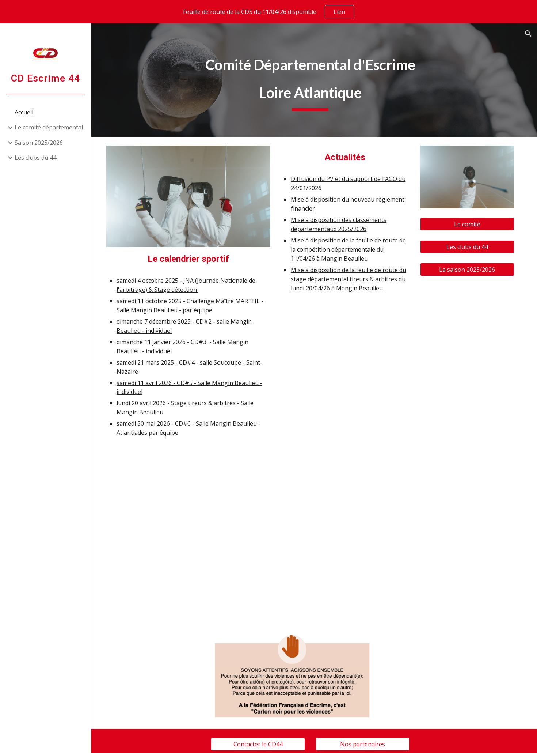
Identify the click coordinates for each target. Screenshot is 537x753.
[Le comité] (468, 223)
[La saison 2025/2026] (468, 268)
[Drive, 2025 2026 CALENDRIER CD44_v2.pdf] (194, 526)
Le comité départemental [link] (49, 127)
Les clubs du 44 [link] (35, 158)
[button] (528, 33)
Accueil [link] (24, 112)
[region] (268, 11)
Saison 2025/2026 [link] (39, 143)
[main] (314, 80)
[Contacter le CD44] (263, 738)
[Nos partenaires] (365, 738)
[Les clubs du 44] (468, 245)
